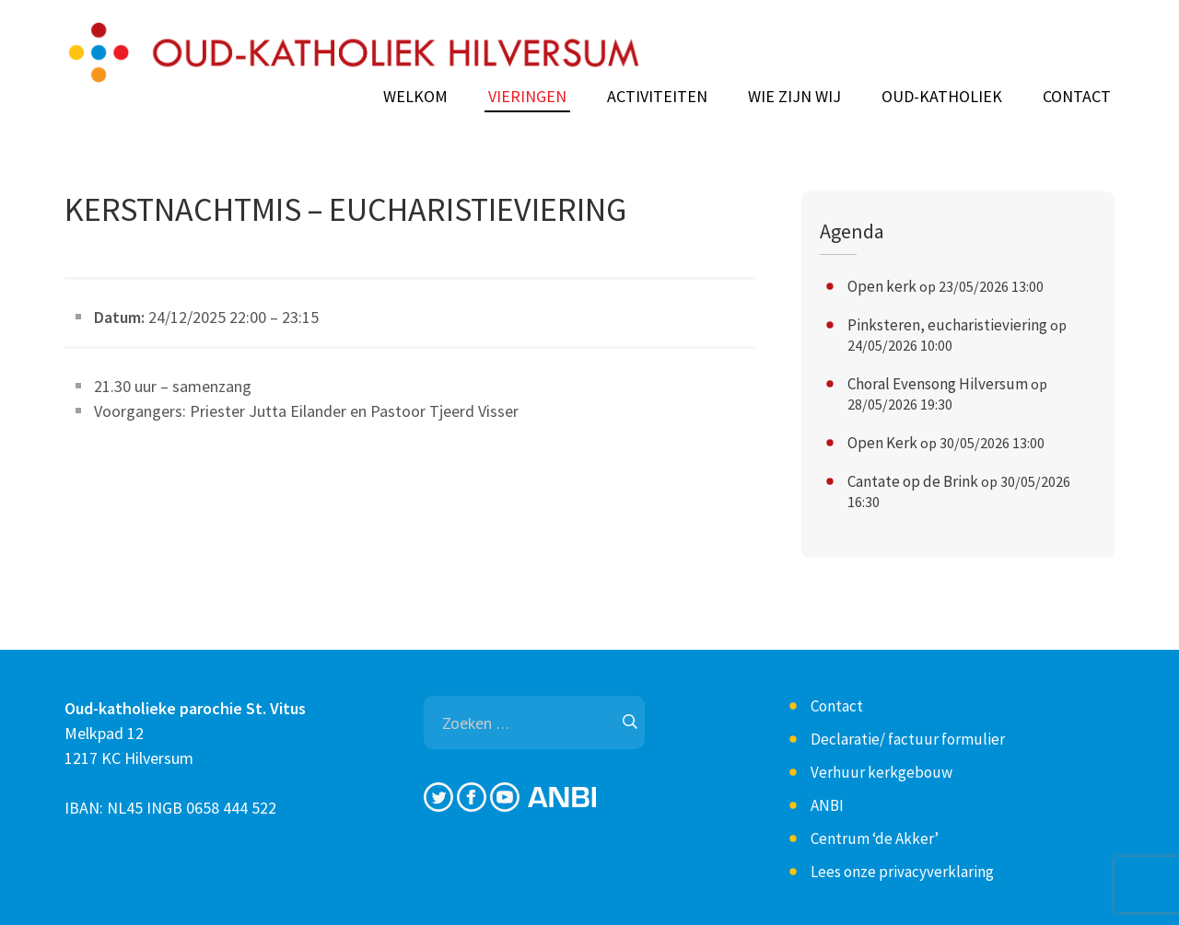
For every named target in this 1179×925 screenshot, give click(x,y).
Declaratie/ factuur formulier (908, 739)
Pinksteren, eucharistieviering (947, 325)
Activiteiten (657, 97)
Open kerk (881, 286)
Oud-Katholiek (941, 97)
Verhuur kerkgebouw (881, 772)
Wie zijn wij (794, 97)
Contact (1077, 97)
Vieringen (527, 97)
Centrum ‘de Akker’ (875, 838)
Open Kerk (882, 443)
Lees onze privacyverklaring (902, 871)
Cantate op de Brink (912, 481)
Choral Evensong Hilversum (937, 384)
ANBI (827, 805)
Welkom (415, 97)
